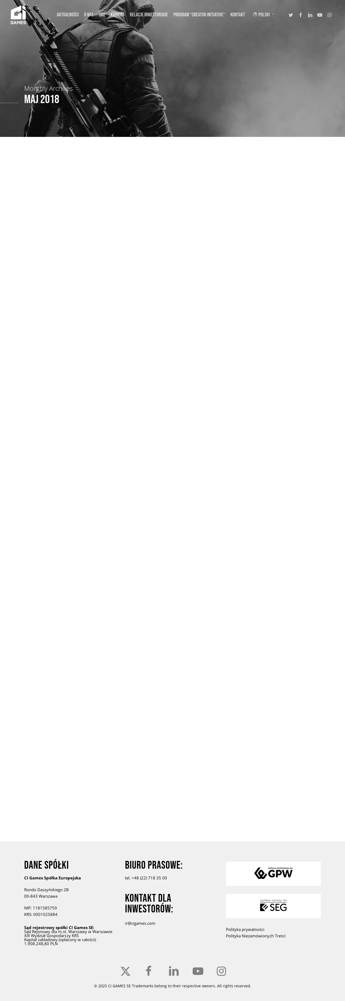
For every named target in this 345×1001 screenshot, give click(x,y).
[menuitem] (266, 14)
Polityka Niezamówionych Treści (256, 935)
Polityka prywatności (245, 929)
